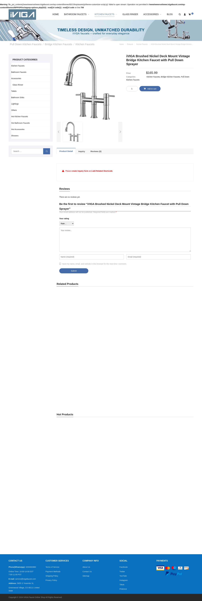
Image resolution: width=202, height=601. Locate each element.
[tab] (66, 151)
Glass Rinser (18, 85)
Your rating (64, 218)
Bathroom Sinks (17, 97)
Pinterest (123, 589)
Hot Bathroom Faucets (20, 123)
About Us (86, 567)
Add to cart (150, 89)
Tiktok (121, 585)
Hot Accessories (17, 129)
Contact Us (87, 571)
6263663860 (31, 567)
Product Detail (66, 151)
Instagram (123, 580)
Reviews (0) (96, 151)
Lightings (15, 104)
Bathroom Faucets (18, 72)
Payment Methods (53, 571)
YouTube (123, 576)
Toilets (14, 91)
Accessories (16, 78)
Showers (14, 136)
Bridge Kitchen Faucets (170, 77)
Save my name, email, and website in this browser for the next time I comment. (94, 264)
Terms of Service (52, 567)
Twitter (122, 571)
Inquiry (81, 151)
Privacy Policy (51, 580)
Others (14, 110)
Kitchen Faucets (153, 77)
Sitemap (86, 576)
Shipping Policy (52, 576)
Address (12, 583)
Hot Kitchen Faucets (19, 116)
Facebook (123, 567)
